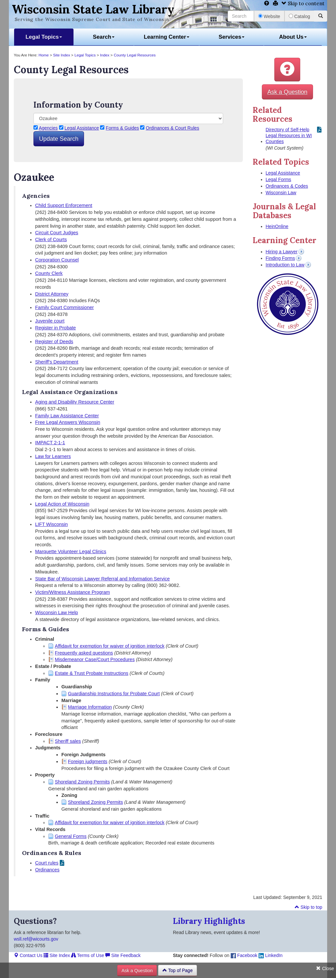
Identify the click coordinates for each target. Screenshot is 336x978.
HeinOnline (277, 226)
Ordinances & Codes (287, 186)
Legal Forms (278, 179)
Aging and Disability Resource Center (74, 402)
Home (43, 55)
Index (105, 55)
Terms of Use (87, 955)
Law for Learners (53, 456)
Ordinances (47, 869)
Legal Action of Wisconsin (62, 504)
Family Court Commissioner (64, 307)
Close (325, 968)
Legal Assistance (82, 128)
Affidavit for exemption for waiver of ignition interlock (109, 646)
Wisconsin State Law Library (93, 9)
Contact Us (28, 955)
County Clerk (49, 273)
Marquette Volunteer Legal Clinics (70, 551)
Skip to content (303, 3)
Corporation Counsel (57, 259)
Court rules (46, 862)
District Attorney (52, 294)
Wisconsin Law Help (56, 612)
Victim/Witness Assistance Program (72, 592)
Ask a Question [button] (287, 92)
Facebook (244, 955)
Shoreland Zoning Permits (82, 781)
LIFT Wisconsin (51, 524)
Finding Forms (280, 258)
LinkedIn (271, 955)
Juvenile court (49, 320)
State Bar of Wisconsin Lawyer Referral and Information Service (102, 578)
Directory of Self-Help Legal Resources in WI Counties (289, 135)
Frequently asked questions (84, 652)
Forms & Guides (122, 128)
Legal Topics (44, 37)
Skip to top (308, 907)
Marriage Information (90, 707)
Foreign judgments (87, 761)
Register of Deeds (54, 341)
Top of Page (177, 970)
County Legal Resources (135, 55)
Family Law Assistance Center (67, 415)
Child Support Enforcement (63, 205)
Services (231, 37)
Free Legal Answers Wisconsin (67, 422)
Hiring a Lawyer (282, 251)
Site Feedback (122, 955)
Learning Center (166, 37)
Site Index (61, 55)
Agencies (48, 128)
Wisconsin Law (281, 192)
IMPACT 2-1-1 (50, 442)
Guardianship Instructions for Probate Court (114, 693)
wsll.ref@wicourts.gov (36, 939)
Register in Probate (55, 327)
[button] (287, 69)
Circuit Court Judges (56, 232)
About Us (293, 37)
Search (104, 37)
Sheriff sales (68, 741)
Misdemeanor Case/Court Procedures (95, 659)
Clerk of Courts (51, 239)
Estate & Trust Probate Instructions (91, 673)
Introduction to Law (285, 264)
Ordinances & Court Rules (172, 128)
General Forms (71, 836)
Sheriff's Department (56, 361)
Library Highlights (209, 921)
